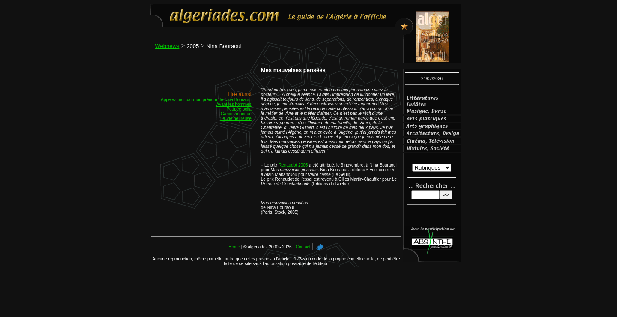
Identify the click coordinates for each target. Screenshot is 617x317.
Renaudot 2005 (293, 165)
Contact (303, 247)
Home (234, 247)
